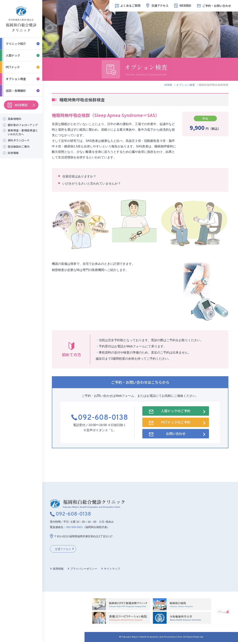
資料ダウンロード (19, 140)
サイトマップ (112, 568)
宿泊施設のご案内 (19, 146)
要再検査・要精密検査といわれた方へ (23, 132)
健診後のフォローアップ (23, 125)
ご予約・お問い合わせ (216, 6)
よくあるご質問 (130, 5)
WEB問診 (21, 105)
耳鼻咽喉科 (14, 119)
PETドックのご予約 (175, 422)
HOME (168, 84)
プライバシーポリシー (83, 568)
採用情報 (13, 153)
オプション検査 (185, 84)
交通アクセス (159, 5)
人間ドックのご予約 (175, 410)
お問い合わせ (176, 433)
